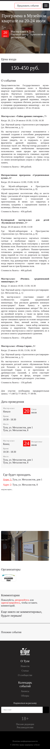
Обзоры (25, 695)
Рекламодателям (25, 727)
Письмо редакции (25, 724)
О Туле (25, 661)
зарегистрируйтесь (10, 602)
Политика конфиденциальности (25, 741)
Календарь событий (25, 684)
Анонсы (25, 691)
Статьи (25, 670)
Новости (25, 666)
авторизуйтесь (22, 600)
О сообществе (25, 675)
